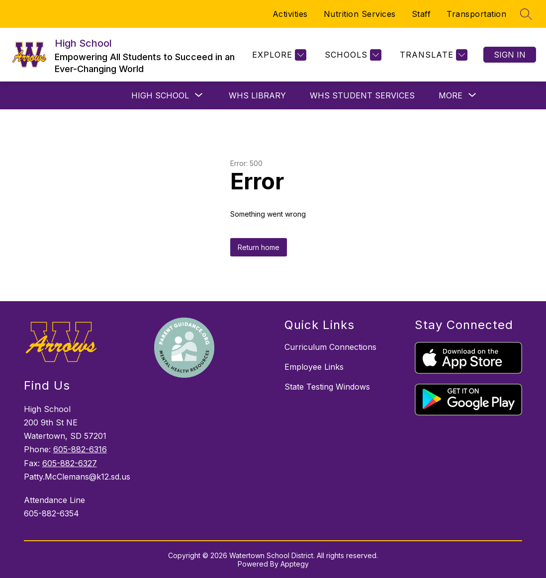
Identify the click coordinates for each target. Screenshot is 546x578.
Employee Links (314, 367)
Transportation (476, 14)
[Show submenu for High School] (160, 95)
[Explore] (278, 55)
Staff (421, 14)
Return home (258, 247)
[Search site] (526, 14)
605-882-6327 (69, 463)
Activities (290, 14)
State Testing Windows (327, 387)
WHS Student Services (362, 95)
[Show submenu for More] (450, 95)
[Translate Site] (432, 55)
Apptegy (294, 564)
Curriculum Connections (330, 347)
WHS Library (257, 95)
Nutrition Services (360, 14)
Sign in (510, 55)
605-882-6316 (80, 449)
